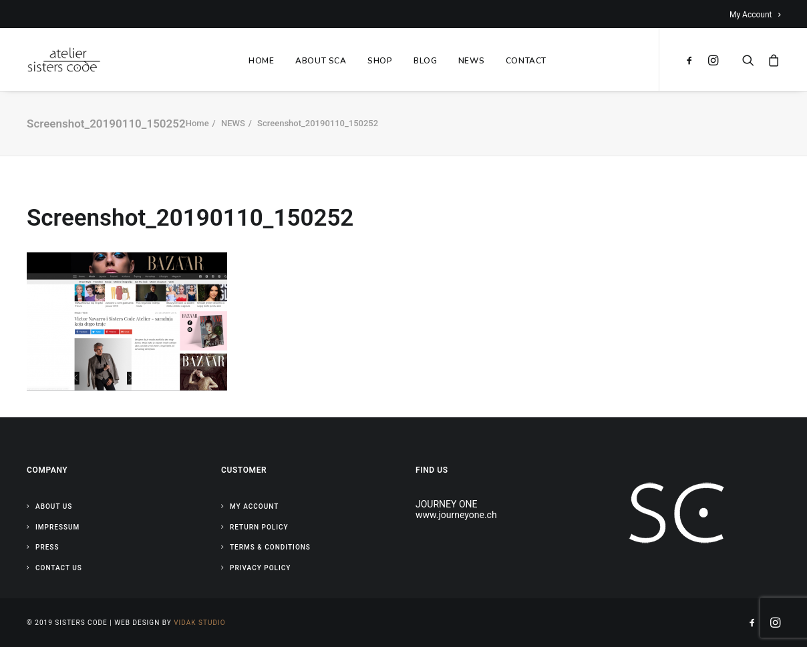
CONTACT (526, 60)
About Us (53, 506)
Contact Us (58, 568)
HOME (261, 60)
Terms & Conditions (270, 547)
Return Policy (259, 527)
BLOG (425, 60)
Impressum (57, 527)
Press (47, 547)
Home (197, 123)
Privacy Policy (260, 568)
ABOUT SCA (320, 60)
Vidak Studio (199, 622)
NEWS (471, 60)
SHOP (379, 60)
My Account (755, 14)
